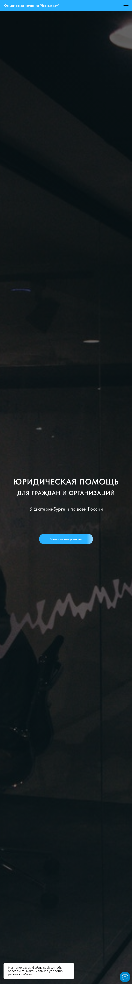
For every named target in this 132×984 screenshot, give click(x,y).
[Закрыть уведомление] (71, 966)
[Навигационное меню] (126, 5)
